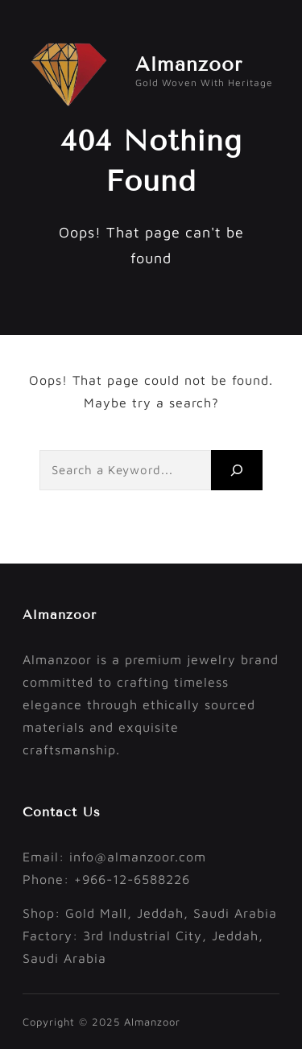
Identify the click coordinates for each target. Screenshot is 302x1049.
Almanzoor (188, 64)
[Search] (237, 469)
